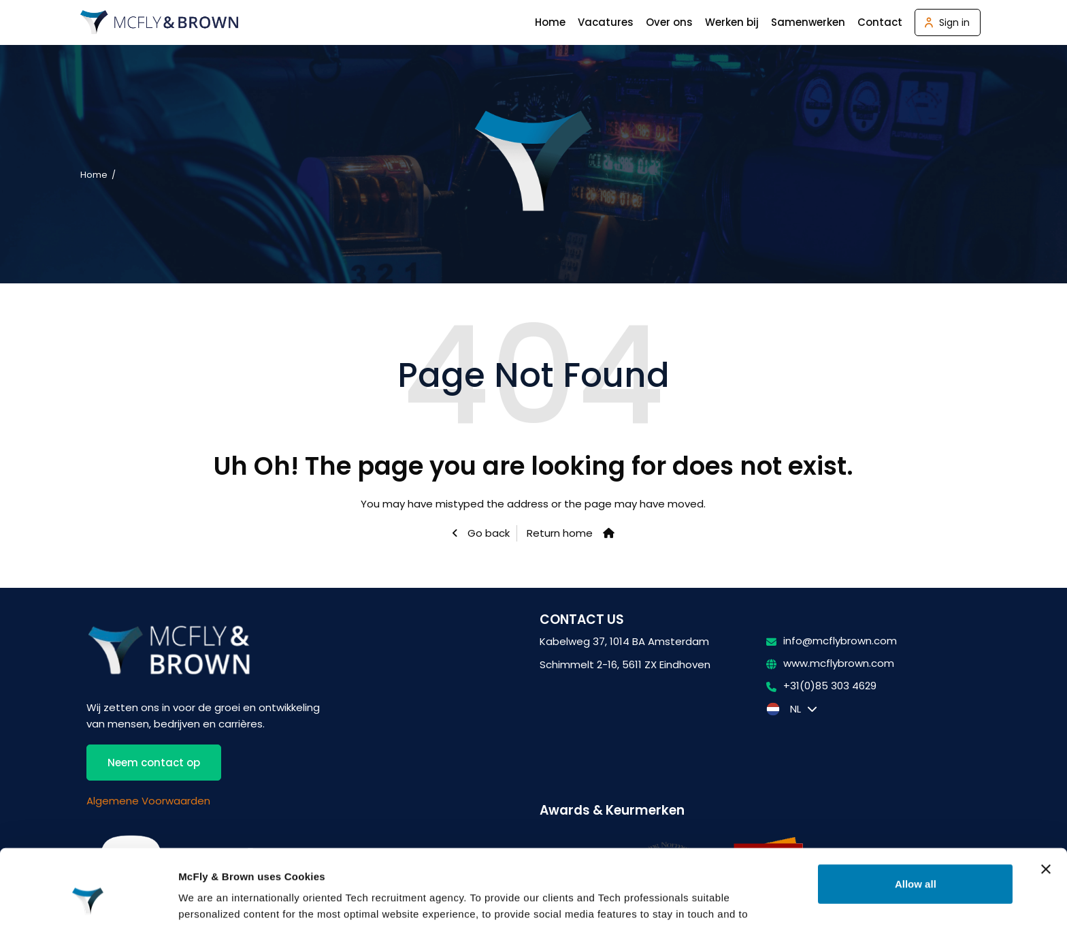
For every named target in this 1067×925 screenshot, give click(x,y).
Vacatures (606, 22)
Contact (879, 22)
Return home (560, 533)
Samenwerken (808, 22)
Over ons (669, 22)
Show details (210, 898)
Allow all (915, 814)
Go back (487, 533)
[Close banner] (1046, 799)
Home (550, 22)
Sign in (954, 22)
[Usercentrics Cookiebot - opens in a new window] (88, 898)
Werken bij (732, 22)
